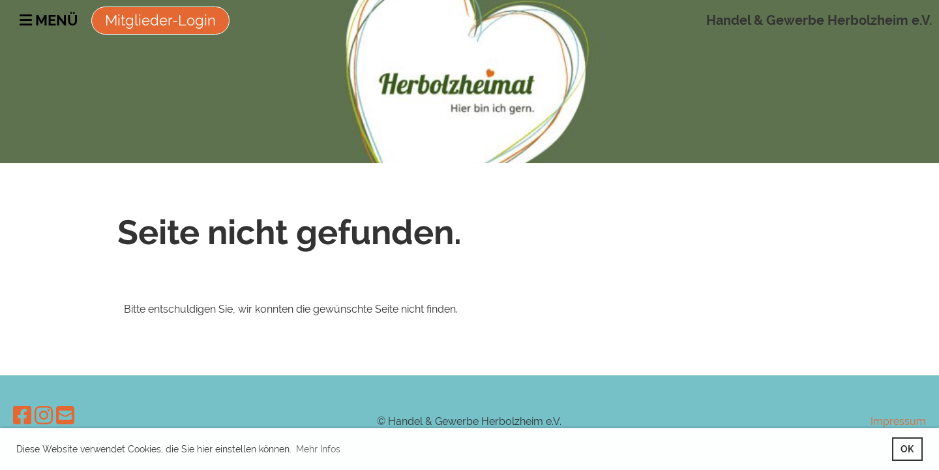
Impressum (898, 421)
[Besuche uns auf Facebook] (22, 415)
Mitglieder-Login (160, 20)
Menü (49, 20)
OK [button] (907, 448)
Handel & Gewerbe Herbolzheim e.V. (819, 20)
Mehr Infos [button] (318, 449)
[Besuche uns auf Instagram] (44, 415)
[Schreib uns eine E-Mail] (65, 415)
